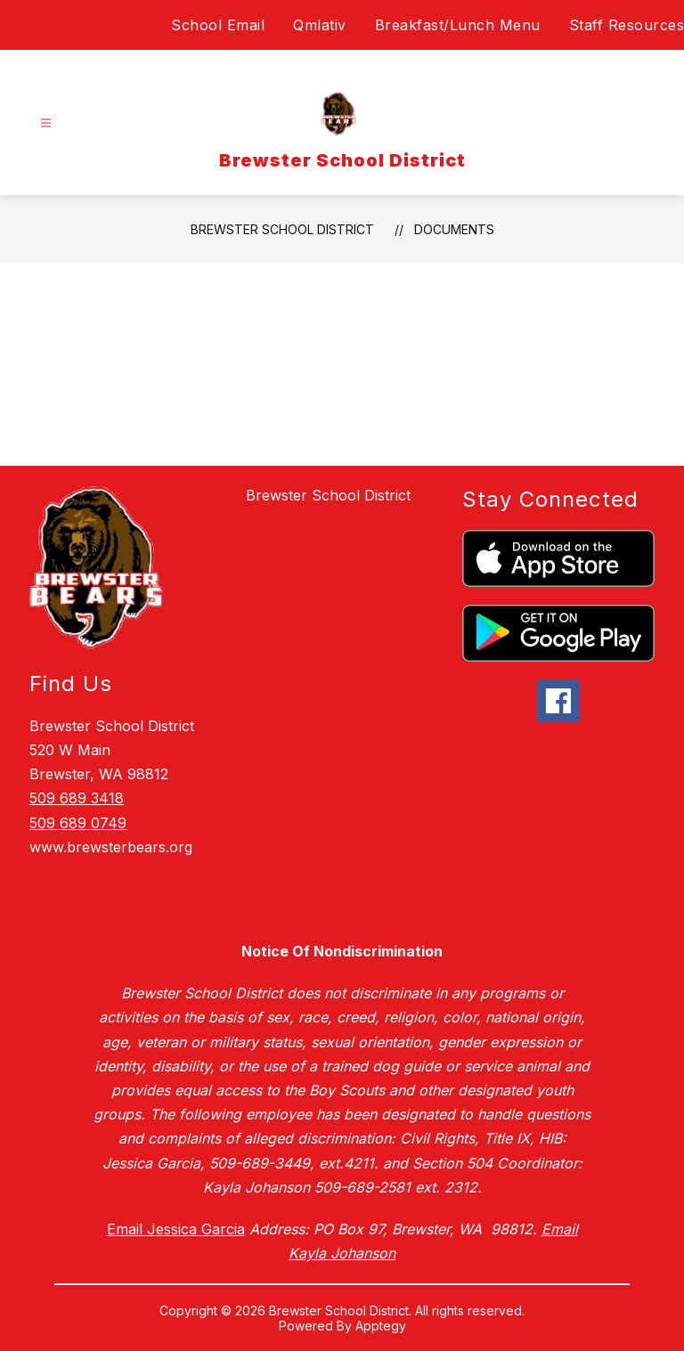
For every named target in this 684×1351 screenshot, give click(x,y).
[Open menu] (46, 123)
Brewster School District (282, 229)
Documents (454, 229)
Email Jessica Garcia (176, 1229)
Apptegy (380, 1325)
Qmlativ (319, 25)
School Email (218, 25)
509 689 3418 (76, 798)
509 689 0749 (77, 823)
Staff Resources (627, 25)
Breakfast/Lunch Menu (458, 25)
